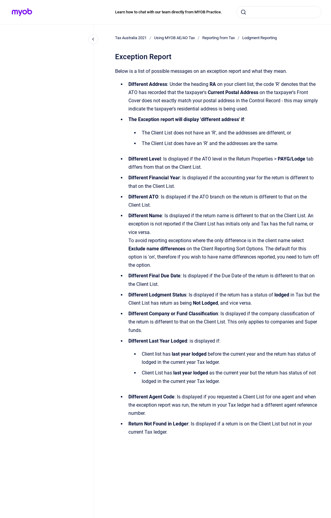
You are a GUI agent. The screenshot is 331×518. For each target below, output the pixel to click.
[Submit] (243, 12)
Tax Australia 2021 (131, 38)
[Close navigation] (93, 39)
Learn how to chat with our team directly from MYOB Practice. (168, 12)
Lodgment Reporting (259, 38)
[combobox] (279, 12)
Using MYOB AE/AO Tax (174, 38)
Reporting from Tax (218, 38)
